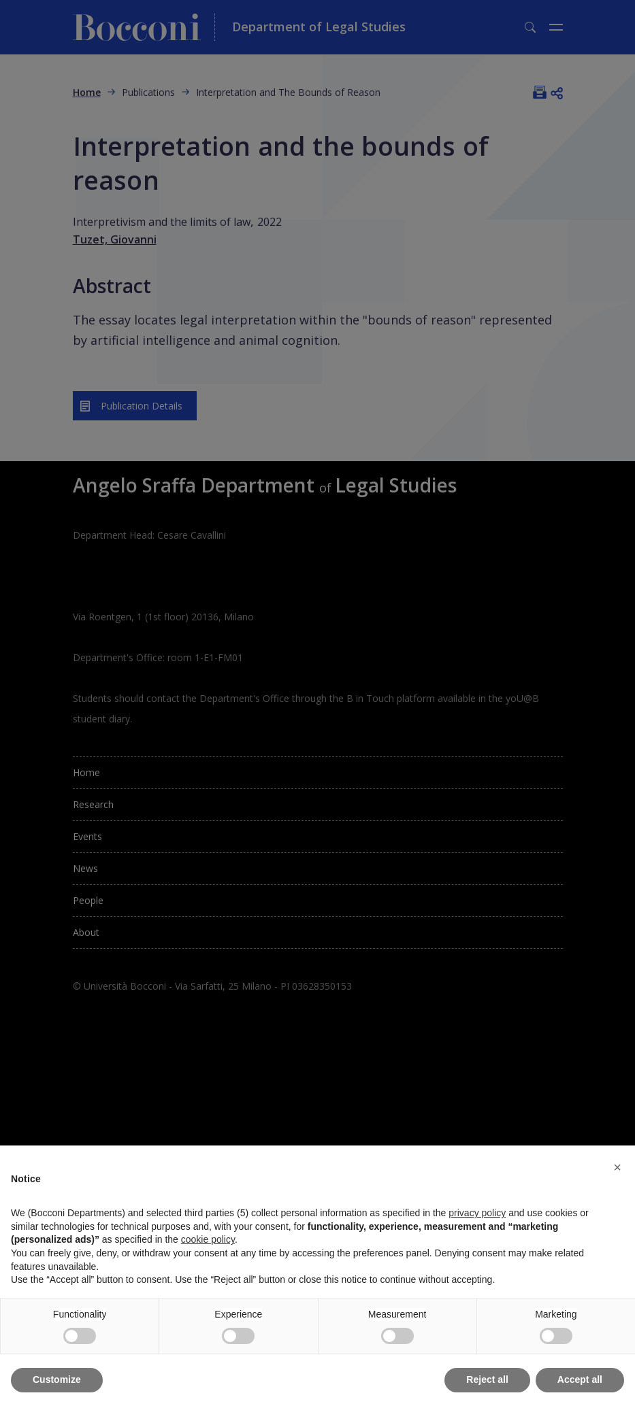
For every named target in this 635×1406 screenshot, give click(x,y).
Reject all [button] (487, 1379)
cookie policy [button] (208, 1239)
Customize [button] (57, 1379)
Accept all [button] (579, 1379)
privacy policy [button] (477, 1212)
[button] (617, 1167)
